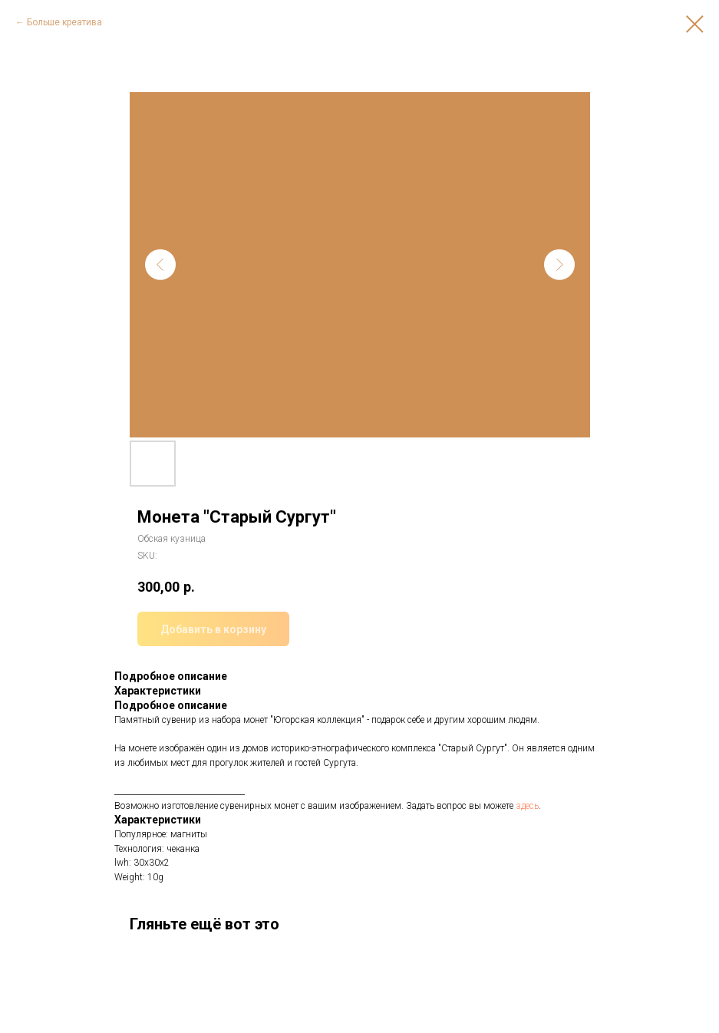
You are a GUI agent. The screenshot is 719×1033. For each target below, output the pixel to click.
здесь (527, 805)
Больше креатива (64, 22)
